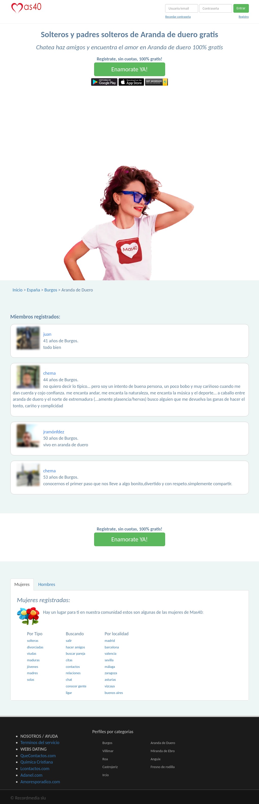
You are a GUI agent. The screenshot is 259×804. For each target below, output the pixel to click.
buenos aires (114, 693)
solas (30, 680)
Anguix (156, 759)
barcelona (112, 647)
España (33, 290)
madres (32, 673)
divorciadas (35, 647)
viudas (31, 653)
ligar (69, 693)
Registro (244, 16)
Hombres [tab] (46, 584)
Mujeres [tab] (22, 584)
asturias (110, 680)
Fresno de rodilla (163, 767)
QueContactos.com (38, 755)
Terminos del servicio (40, 742)
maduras (33, 660)
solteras (32, 641)
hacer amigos (75, 647)
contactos (73, 667)
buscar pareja (75, 653)
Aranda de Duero (163, 743)
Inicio (18, 290)
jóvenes (32, 667)
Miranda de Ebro (163, 751)
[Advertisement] (129, 123)
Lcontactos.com (35, 768)
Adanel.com (32, 775)
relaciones (73, 673)
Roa (105, 759)
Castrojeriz (110, 767)
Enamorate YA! (129, 69)
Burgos (50, 290)
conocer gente (76, 686)
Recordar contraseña (178, 16)
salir (69, 641)
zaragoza (111, 673)
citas (69, 660)
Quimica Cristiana (37, 762)
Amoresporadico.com (40, 782)
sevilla (109, 660)
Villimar (108, 751)
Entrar (241, 8)
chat (69, 680)
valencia (110, 653)
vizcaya (110, 686)
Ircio (105, 775)
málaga (110, 667)
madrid (110, 641)
